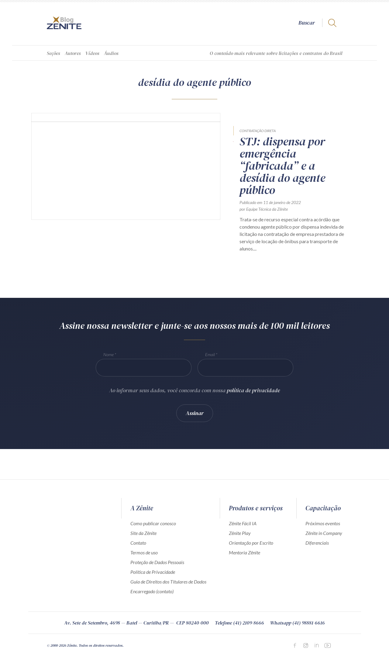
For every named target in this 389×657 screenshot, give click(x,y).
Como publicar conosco (153, 523)
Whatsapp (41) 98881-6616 (297, 622)
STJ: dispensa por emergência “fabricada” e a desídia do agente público (282, 165)
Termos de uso (144, 552)
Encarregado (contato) (152, 591)
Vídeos (92, 53)
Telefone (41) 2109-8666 (239, 622)
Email (210, 358)
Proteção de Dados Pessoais (157, 562)
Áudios (111, 53)
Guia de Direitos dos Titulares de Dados (168, 581)
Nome (108, 358)
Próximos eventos (322, 523)
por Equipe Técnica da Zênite (263, 209)
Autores (73, 53)
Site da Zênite (143, 533)
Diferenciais (317, 543)
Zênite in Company (323, 533)
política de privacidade (253, 394)
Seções (53, 53)
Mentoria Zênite (244, 552)
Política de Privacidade (152, 572)
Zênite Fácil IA (242, 523)
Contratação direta (257, 130)
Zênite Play (240, 533)
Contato (138, 543)
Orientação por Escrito (251, 543)
